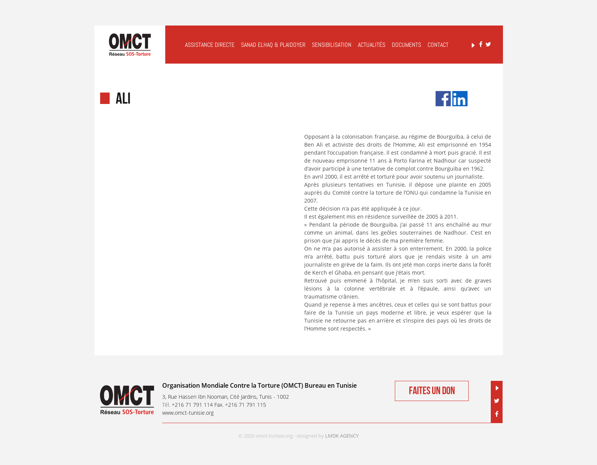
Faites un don (432, 391)
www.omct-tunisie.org (188, 412)
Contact (438, 45)
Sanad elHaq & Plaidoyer (273, 45)
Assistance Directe (210, 45)
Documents (406, 45)
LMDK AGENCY (342, 435)
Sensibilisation (331, 45)
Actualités (371, 45)
